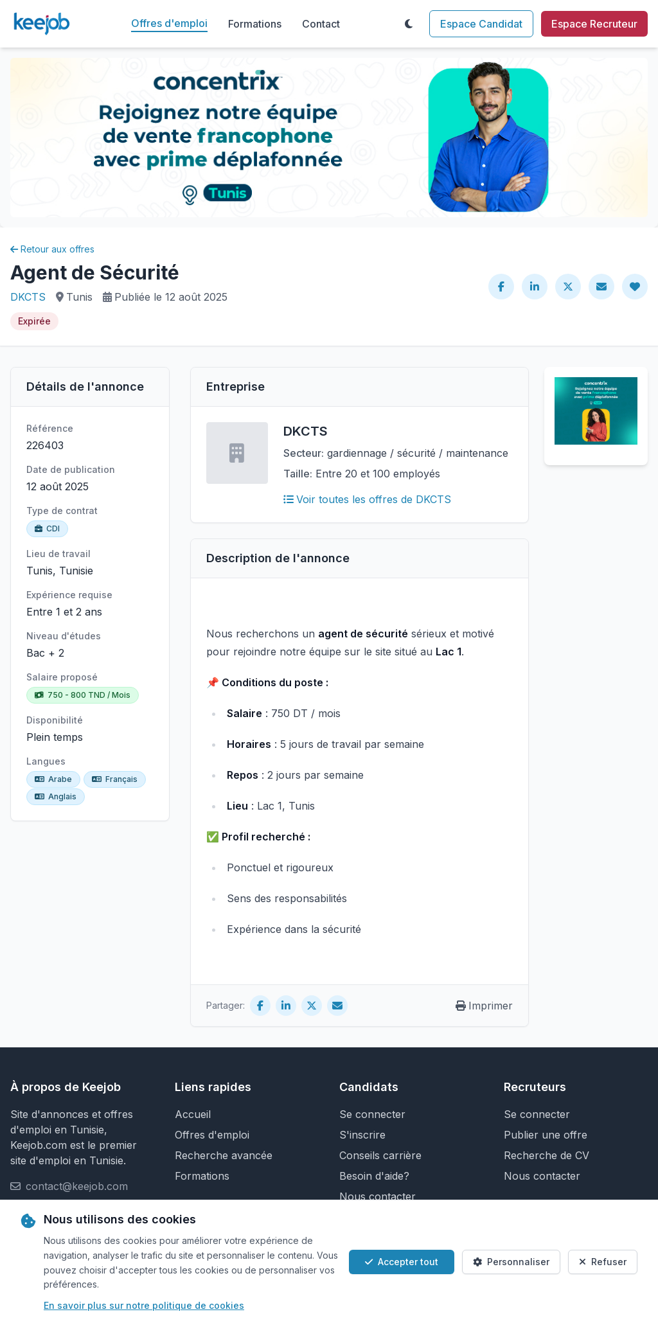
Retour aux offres (52, 249)
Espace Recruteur (594, 23)
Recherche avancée (223, 1155)
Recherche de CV (546, 1155)
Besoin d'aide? (374, 1175)
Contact (321, 23)
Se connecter (372, 1114)
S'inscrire (362, 1134)
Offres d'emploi (169, 23)
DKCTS (28, 296)
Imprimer (484, 1005)
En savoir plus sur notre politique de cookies (144, 1305)
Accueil (193, 1114)
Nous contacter (377, 1196)
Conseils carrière (380, 1155)
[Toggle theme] (408, 23)
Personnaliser (511, 1261)
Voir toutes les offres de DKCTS (367, 499)
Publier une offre (545, 1134)
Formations (254, 23)
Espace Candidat (481, 23)
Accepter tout (401, 1261)
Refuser (603, 1261)
